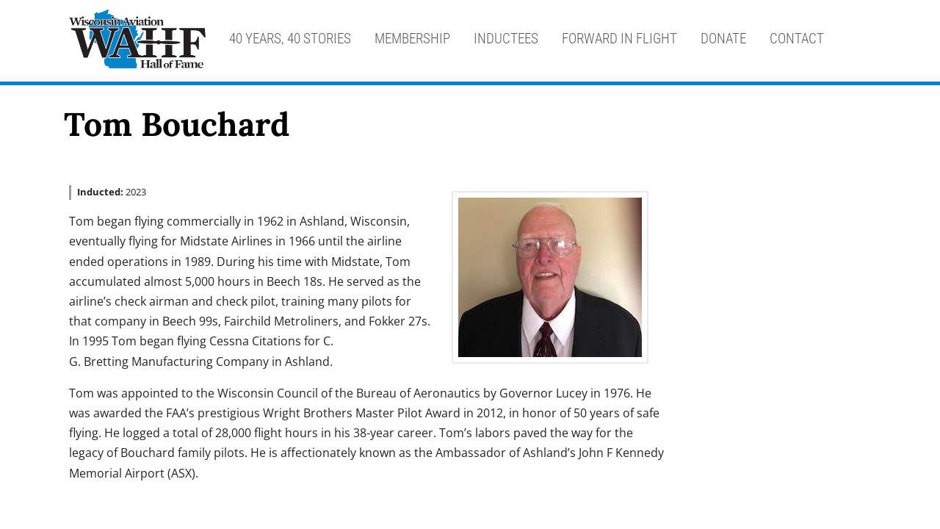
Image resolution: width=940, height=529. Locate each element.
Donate (723, 38)
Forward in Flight (619, 38)
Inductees (506, 38)
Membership (412, 38)
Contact (797, 38)
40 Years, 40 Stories (290, 38)
